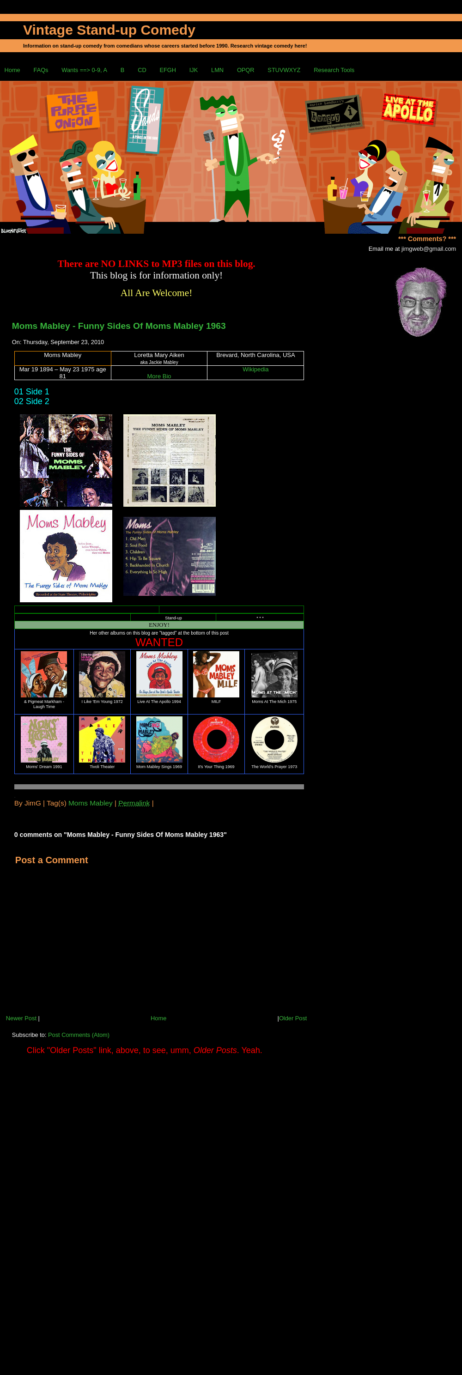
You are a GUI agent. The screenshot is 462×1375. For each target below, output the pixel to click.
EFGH (167, 70)
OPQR (246, 70)
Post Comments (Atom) (78, 1034)
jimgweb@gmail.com (428, 248)
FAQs (41, 70)
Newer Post (21, 1018)
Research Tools (334, 70)
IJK (193, 70)
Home (12, 70)
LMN (217, 70)
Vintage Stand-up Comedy (109, 29)
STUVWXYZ (283, 70)
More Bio (159, 376)
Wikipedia (255, 369)
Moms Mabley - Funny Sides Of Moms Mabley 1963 (119, 326)
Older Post (293, 1018)
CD (142, 70)
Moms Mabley (90, 803)
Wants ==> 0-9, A (84, 70)
